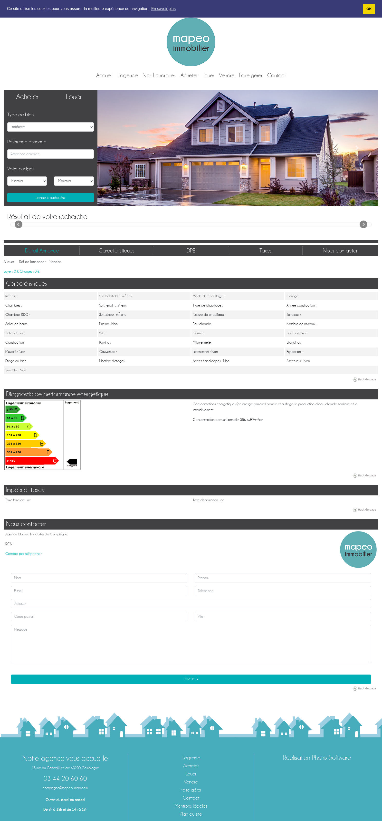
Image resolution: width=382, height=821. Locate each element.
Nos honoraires (159, 75)
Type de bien (20, 114)
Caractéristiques (116, 251)
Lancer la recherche (50, 197)
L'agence (127, 75)
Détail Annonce (42, 251)
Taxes (265, 251)
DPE (191, 251)
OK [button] (369, 9)
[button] (118, 147)
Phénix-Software (331, 757)
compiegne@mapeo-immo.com (65, 788)
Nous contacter (340, 251)
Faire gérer (250, 75)
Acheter (189, 75)
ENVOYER (191, 679)
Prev (18, 224)
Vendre (226, 75)
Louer (208, 75)
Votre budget (20, 168)
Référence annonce (26, 141)
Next (363, 224)
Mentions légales (190, 806)
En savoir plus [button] (163, 9)
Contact (276, 75)
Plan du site (191, 814)
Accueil (104, 75)
